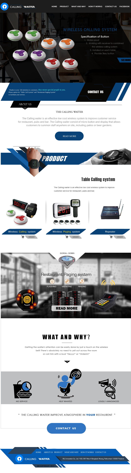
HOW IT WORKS (95, 6)
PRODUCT (64, 6)
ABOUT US (48, 452)
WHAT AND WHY (79, 6)
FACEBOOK (125, 6)
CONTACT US (111, 6)
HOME (54, 6)
